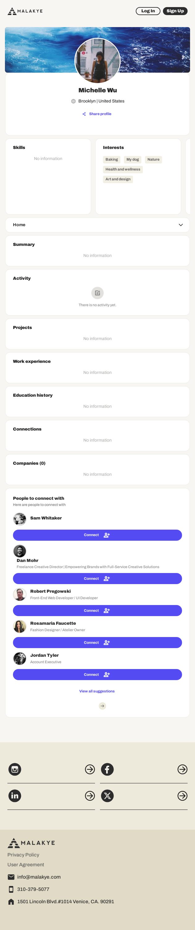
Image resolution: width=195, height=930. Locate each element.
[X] (144, 799)
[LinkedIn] (51, 799)
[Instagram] (51, 773)
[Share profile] (97, 114)
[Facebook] (144, 773)
